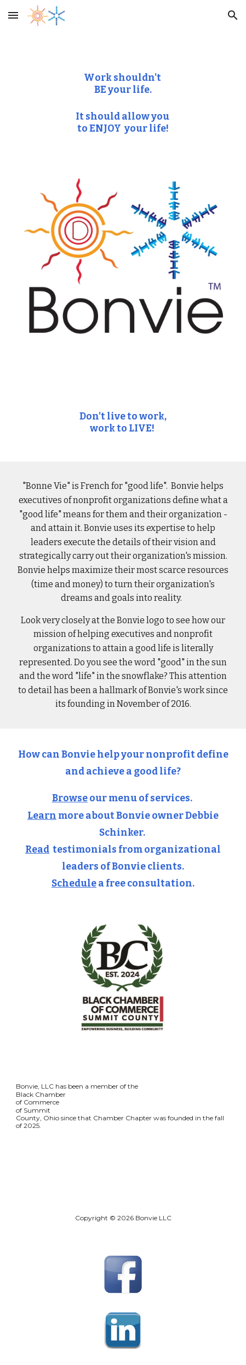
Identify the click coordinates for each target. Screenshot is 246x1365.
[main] (123, 73)
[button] (13, 15)
